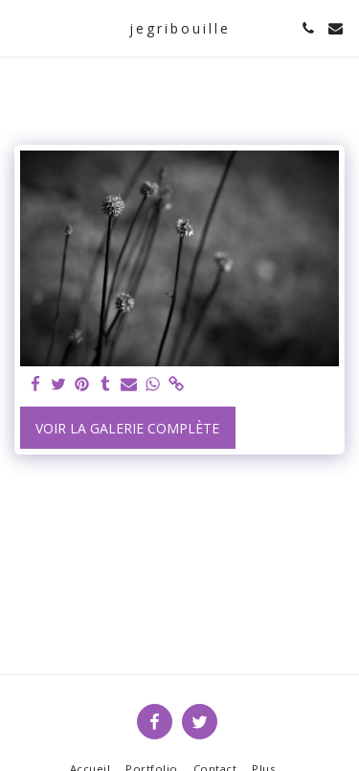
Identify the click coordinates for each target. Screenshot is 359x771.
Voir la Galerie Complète (127, 428)
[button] (21, 27)
